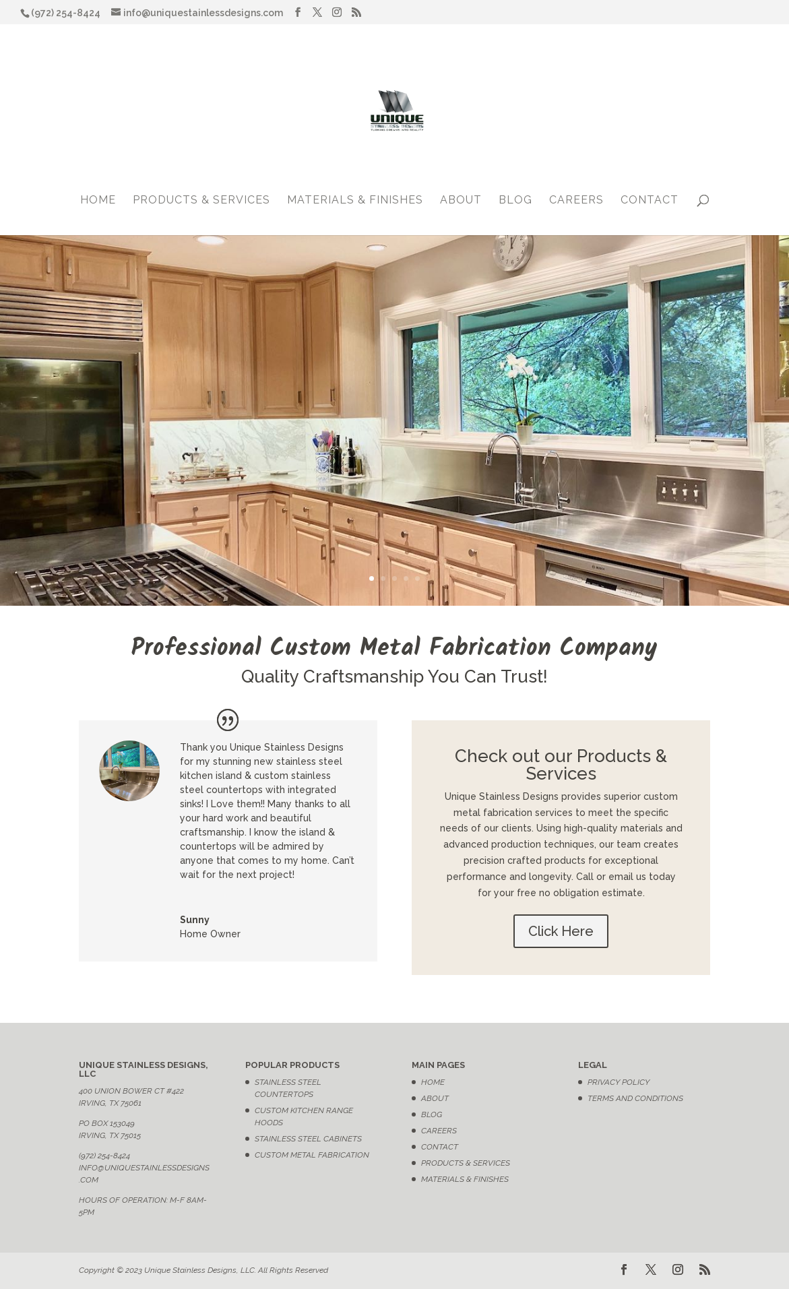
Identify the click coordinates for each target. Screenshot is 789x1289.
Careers (576, 200)
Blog (515, 200)
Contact (649, 200)
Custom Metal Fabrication (312, 1155)
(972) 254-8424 (104, 1155)
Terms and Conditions (635, 1098)
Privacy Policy (619, 1082)
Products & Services (201, 200)
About (461, 200)
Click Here (561, 931)
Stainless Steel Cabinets (308, 1138)
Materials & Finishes (355, 200)
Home (98, 200)
